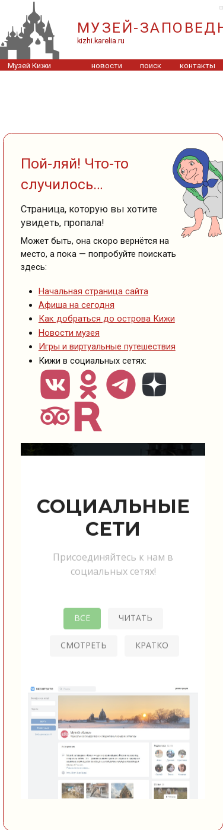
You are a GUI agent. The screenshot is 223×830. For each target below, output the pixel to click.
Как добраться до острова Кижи (107, 318)
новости (106, 65)
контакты (197, 65)
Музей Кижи (29, 65)
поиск (150, 65)
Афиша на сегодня (76, 305)
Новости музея (69, 332)
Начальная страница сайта (93, 291)
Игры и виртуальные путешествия (107, 346)
